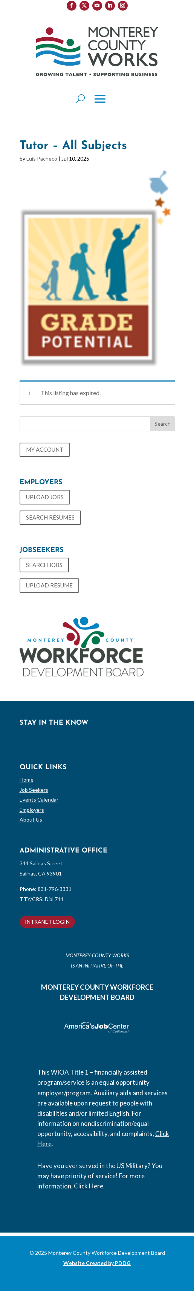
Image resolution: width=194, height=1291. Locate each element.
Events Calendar (39, 799)
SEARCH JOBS (44, 564)
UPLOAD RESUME (49, 585)
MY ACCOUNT (44, 449)
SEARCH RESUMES (50, 517)
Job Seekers (34, 790)
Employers (32, 809)
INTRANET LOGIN (47, 921)
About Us (31, 819)
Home (27, 779)
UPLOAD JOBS (45, 497)
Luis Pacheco (41, 158)
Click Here (88, 1186)
